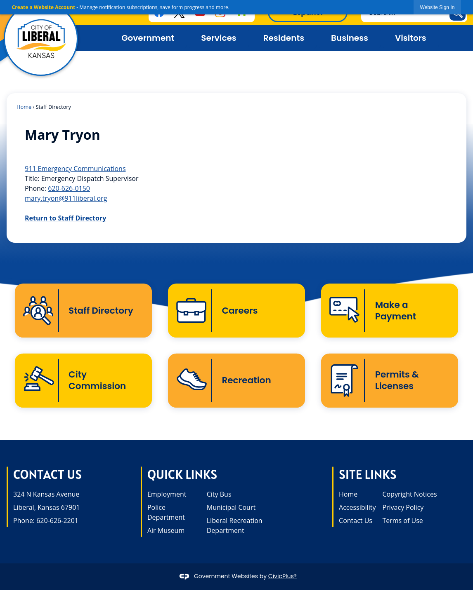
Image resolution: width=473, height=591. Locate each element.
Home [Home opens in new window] (348, 495)
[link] (437, 7)
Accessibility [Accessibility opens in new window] (357, 508)
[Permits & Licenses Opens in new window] (390, 381)
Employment (166, 495)
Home (24, 106)
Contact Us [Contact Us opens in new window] (355, 521)
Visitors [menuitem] (410, 38)
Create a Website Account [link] (44, 7)
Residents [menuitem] (283, 38)
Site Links (368, 475)
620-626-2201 (57, 521)
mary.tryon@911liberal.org (66, 198)
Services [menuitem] (218, 38)
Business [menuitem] (349, 38)
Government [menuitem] (147, 38)
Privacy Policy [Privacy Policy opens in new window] (402, 508)
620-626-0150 (69, 188)
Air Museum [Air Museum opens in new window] (165, 531)
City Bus (219, 495)
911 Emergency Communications (75, 168)
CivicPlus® (282, 577)
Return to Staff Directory (65, 218)
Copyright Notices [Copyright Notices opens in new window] (409, 495)
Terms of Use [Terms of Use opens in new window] (402, 521)
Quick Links (182, 475)
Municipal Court (231, 508)
